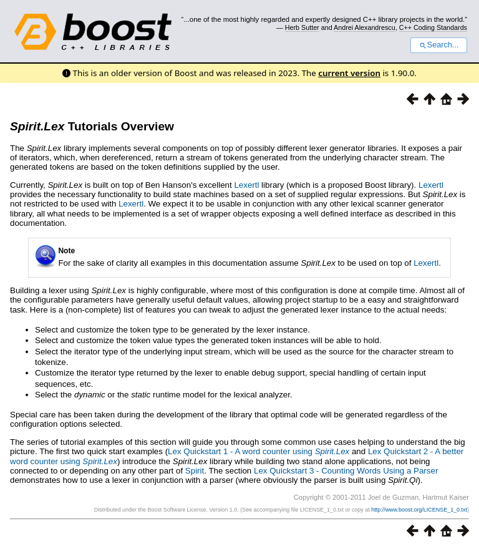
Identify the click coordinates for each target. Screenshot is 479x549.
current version (349, 73)
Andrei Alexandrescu (364, 27)
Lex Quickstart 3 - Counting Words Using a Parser (346, 470)
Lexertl (246, 185)
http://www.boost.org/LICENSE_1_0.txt (419, 510)
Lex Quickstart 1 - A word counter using (258, 451)
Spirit (194, 470)
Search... (438, 45)
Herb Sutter (302, 27)
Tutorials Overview (92, 126)
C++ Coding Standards (433, 27)
